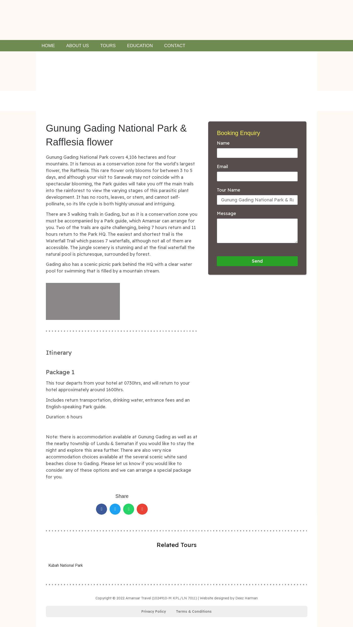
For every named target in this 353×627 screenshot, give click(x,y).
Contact (175, 45)
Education (140, 45)
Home (48, 45)
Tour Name (228, 190)
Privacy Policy (153, 611)
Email (222, 166)
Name (223, 143)
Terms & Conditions (194, 611)
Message (226, 213)
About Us (77, 45)
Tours (108, 45)
